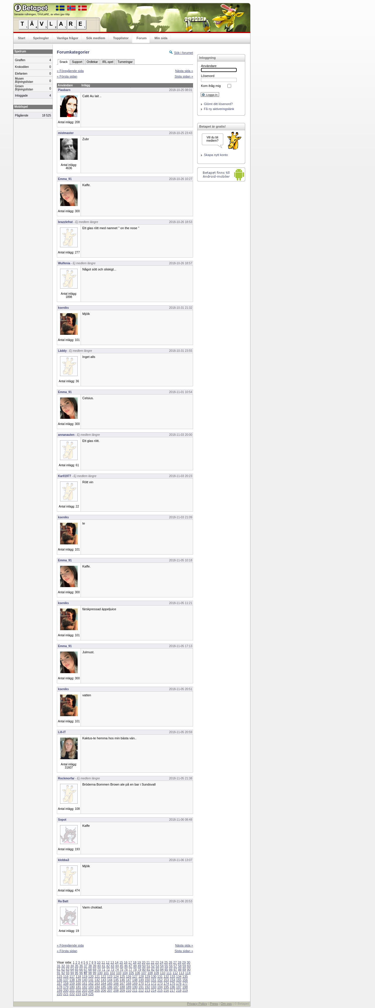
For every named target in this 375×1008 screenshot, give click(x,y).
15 (121, 962)
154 (172, 980)
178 (59, 987)
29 (184, 962)
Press (214, 1003)
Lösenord (207, 76)
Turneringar (124, 62)
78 (135, 969)
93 (67, 973)
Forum (141, 38)
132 (166, 976)
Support (77, 62)
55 (166, 966)
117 (72, 976)
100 (100, 973)
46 (126, 966)
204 (90, 990)
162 (90, 983)
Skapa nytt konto (216, 155)
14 (116, 962)
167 (122, 983)
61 (58, 969)
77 (130, 969)
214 (153, 990)
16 (125, 962)
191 (141, 987)
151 (153, 980)
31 (58, 966)
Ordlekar (92, 62)
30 (188, 962)
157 (59, 983)
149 (141, 980)
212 (141, 990)
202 (78, 990)
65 (76, 969)
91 (58, 973)
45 (121, 966)
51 (148, 966)
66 (81, 969)
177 (185, 983)
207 (109, 990)
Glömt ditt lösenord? (218, 104)
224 (84, 994)
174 (166, 983)
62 (63, 969)
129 (147, 976)
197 (178, 987)
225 (90, 994)
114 (187, 973)
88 (179, 969)
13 (112, 962)
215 (160, 990)
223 (78, 994)
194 (160, 987)
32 (63, 966)
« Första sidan (67, 76)
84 (161, 969)
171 (147, 983)
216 (166, 990)
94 (72, 973)
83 (157, 969)
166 (116, 983)
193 (153, 987)
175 (172, 983)
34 (72, 966)
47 (130, 966)
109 (156, 973)
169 (134, 983)
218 (178, 990)
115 (59, 976)
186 (109, 987)
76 (126, 969)
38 (90, 966)
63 (67, 969)
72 (108, 969)
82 (153, 969)
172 (153, 983)
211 (134, 990)
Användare (209, 66)
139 (78, 980)
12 (108, 962)
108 (150, 973)
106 (137, 973)
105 (131, 973)
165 (109, 983)
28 (179, 962)
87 (175, 969)
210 (128, 990)
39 (94, 966)
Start (21, 38)
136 (59, 980)
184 (97, 987)
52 (153, 966)
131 (160, 976)
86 (171, 969)
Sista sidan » (184, 76)
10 (98, 962)
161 (84, 983)
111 (168, 973)
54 (161, 966)
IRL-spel (107, 62)
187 (116, 987)
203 (84, 990)
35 (76, 966)
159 (72, 983)
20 (143, 962)
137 (65, 980)
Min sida (160, 38)
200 (65, 990)
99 (94, 973)
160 (78, 983)
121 (97, 976)
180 (72, 987)
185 (103, 987)
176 (178, 983)
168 (128, 983)
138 (72, 980)
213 (147, 990)
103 (118, 973)
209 (122, 990)
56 (171, 966)
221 (65, 994)
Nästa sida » (184, 71)
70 (99, 969)
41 (103, 966)
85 (166, 969)
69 (94, 969)
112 (175, 973)
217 (172, 990)
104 (125, 973)
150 (147, 980)
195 (166, 987)
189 (128, 987)
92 (63, 973)
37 (85, 966)
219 (185, 990)
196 (172, 987)
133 (172, 976)
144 (109, 980)
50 (144, 966)
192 (147, 987)
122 (103, 976)
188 (122, 987)
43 (112, 966)
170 (141, 983)
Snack (63, 62)
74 (117, 969)
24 (161, 962)
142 (97, 980)
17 (130, 962)
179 (65, 987)
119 (84, 976)
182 (84, 987)
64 (72, 969)
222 (72, 994)
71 (103, 969)
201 (72, 990)
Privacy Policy (197, 1003)
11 (103, 962)
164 (103, 983)
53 (157, 966)
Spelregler (41, 38)
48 (135, 966)
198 (185, 987)
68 (90, 969)
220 (59, 994)
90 (188, 969)
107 (143, 973)
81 (148, 969)
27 (175, 962)
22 (152, 962)
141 (90, 980)
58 (179, 966)
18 (134, 962)
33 (67, 966)
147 (128, 980)
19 (139, 962)
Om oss (226, 1003)
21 (148, 962)
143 (103, 980)
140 (84, 980)
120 (90, 976)
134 (178, 976)
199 (59, 990)
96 (81, 973)
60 (188, 966)
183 (90, 987)
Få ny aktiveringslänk (219, 109)
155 (178, 980)
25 (166, 962)
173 (160, 983)
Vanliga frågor (67, 38)
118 (78, 976)
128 (141, 976)
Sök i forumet (183, 52)
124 (116, 976)
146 (122, 980)
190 (134, 987)
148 (134, 980)
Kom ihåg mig (211, 86)
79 (139, 969)
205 (97, 990)
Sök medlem (95, 38)
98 (90, 973)
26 (170, 962)
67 (85, 969)
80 (144, 969)
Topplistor (121, 38)
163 (97, 983)
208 (116, 990)
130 (153, 976)
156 (185, 980)
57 (175, 966)
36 (81, 966)
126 (128, 976)
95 (76, 973)
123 (109, 976)
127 (134, 976)
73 (112, 969)
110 (162, 973)
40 (99, 966)
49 (139, 966)
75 (121, 969)
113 (181, 973)
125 (122, 976)
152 (160, 980)
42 (108, 966)
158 (65, 983)
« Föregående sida (70, 71)
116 (65, 976)
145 (116, 980)
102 (112, 973)
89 (184, 969)
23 (157, 962)
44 (117, 966)
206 (103, 990)
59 (184, 966)
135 (185, 976)
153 (166, 980)
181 (78, 987)
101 (106, 973)
